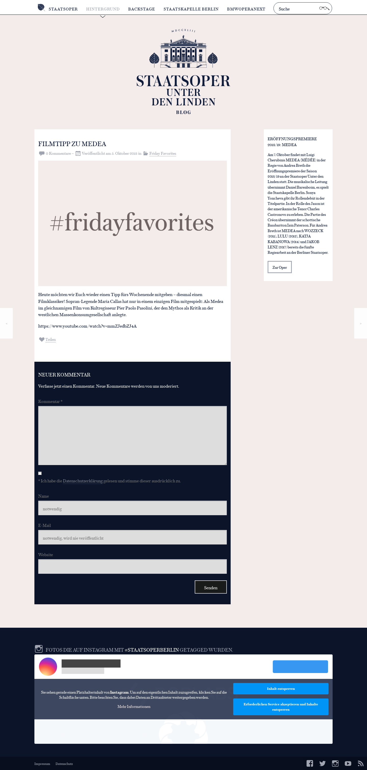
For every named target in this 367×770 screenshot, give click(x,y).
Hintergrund (103, 9)
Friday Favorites (162, 153)
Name (43, 496)
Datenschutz (64, 763)
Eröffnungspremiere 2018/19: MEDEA (292, 142)
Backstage (141, 9)
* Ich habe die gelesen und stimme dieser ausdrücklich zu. (109, 480)
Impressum (42, 763)
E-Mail (44, 525)
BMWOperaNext (246, 9)
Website (45, 554)
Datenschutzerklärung (83, 480)
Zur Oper (279, 267)
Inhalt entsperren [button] (281, 688)
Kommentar (50, 401)
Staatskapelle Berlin (191, 9)
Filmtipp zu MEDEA (73, 143)
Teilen (50, 339)
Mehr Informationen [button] (133, 706)
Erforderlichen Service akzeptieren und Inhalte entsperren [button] (281, 707)
